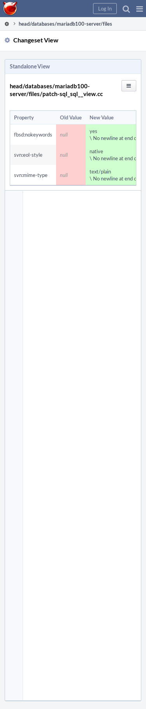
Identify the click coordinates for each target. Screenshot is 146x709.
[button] (139, 8)
